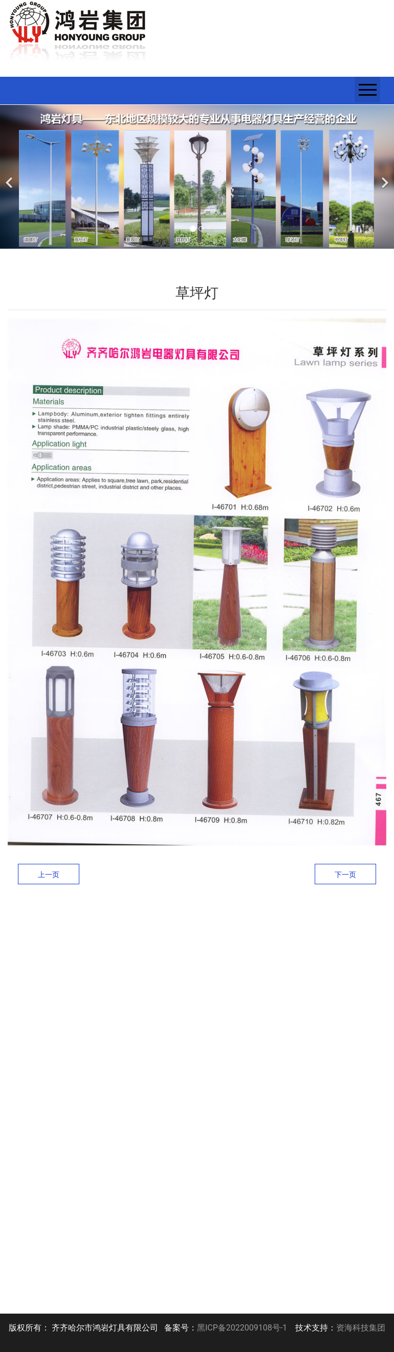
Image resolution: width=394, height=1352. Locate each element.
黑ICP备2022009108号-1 (242, 1328)
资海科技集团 (360, 1328)
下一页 (345, 874)
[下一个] (384, 177)
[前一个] (10, 177)
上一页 (48, 874)
